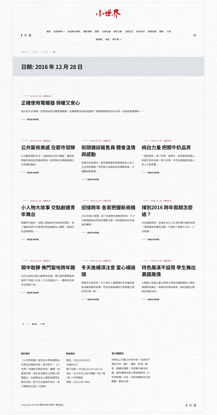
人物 (169, 31)
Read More (33, 119)
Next (34, 323)
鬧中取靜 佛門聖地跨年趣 (48, 267)
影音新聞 (58, 31)
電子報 (115, 39)
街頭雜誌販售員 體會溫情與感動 (108, 150)
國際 (97, 31)
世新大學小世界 (46, 404)
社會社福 (106, 31)
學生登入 (59, 404)
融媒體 (99, 39)
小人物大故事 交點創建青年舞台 (48, 210)
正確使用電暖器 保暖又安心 (50, 102)
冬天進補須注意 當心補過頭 (108, 270)
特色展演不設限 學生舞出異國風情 (169, 270)
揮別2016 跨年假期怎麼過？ (167, 210)
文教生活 (129, 31)
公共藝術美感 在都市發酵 (48, 147)
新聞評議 (152, 31)
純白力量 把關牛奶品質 (166, 147)
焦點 (48, 31)
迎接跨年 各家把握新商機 (108, 207)
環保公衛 (117, 31)
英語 (107, 39)
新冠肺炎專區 (74, 31)
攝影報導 (87, 31)
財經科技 (140, 31)
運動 (161, 31)
